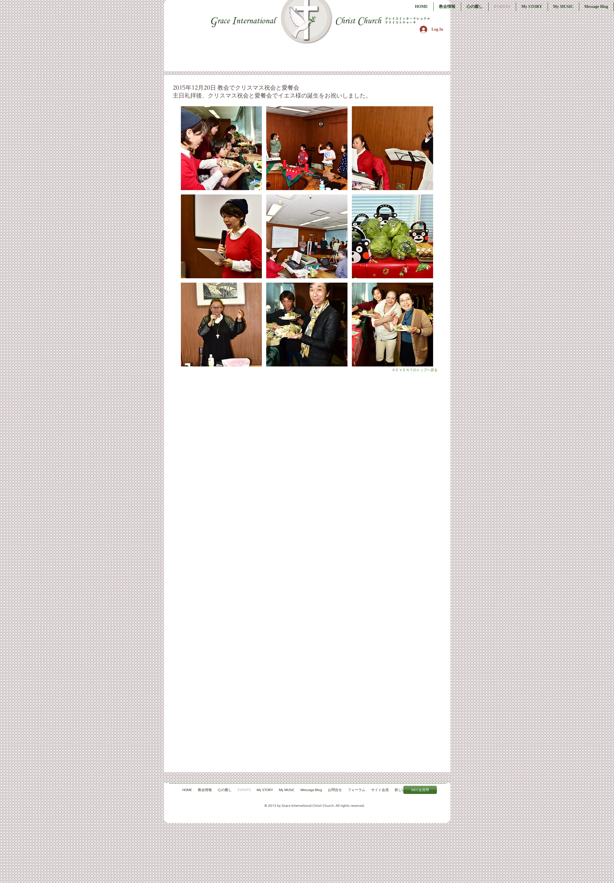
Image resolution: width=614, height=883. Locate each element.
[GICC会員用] (420, 790)
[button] (221, 148)
